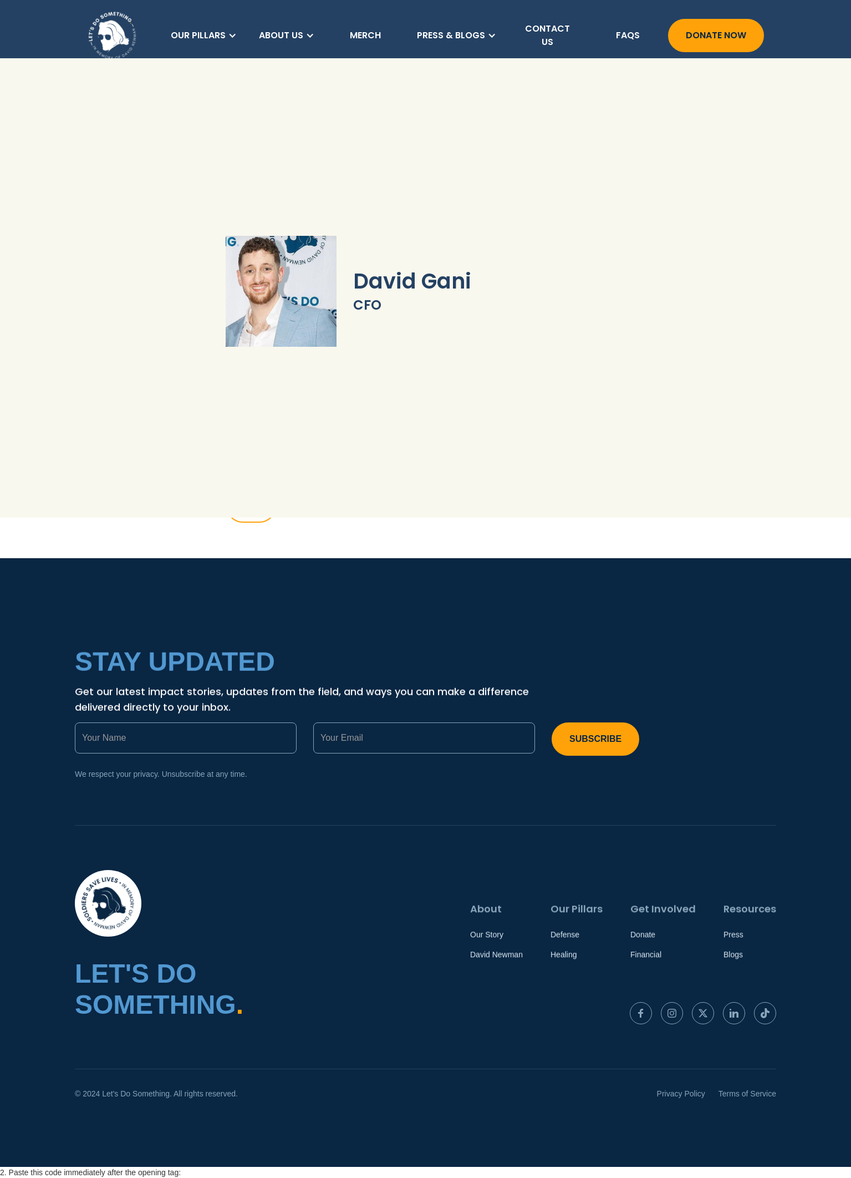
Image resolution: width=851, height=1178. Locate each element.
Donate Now (716, 35)
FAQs (628, 35)
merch (365, 35)
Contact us (547, 35)
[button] (204, 35)
